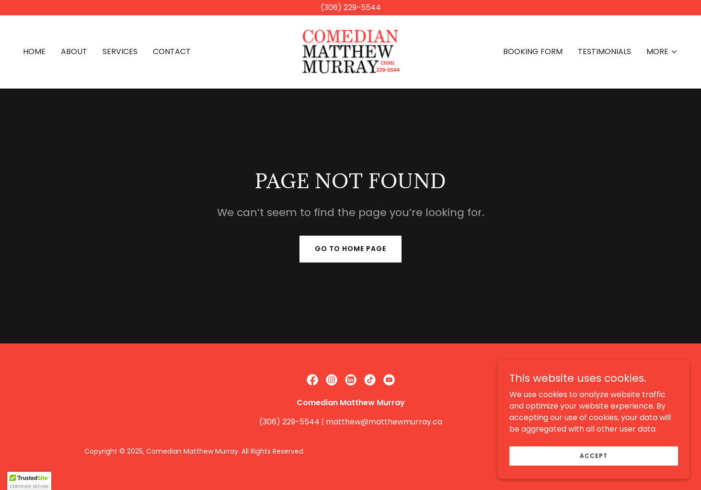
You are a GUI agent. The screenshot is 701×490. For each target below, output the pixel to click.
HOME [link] (34, 51)
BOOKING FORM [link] (533, 51)
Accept (594, 462)
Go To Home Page (350, 248)
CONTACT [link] (172, 51)
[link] (350, 51)
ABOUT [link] (74, 51)
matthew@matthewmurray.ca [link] (384, 421)
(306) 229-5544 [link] (289, 421)
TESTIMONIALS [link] (604, 51)
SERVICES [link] (120, 51)
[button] (662, 51)
